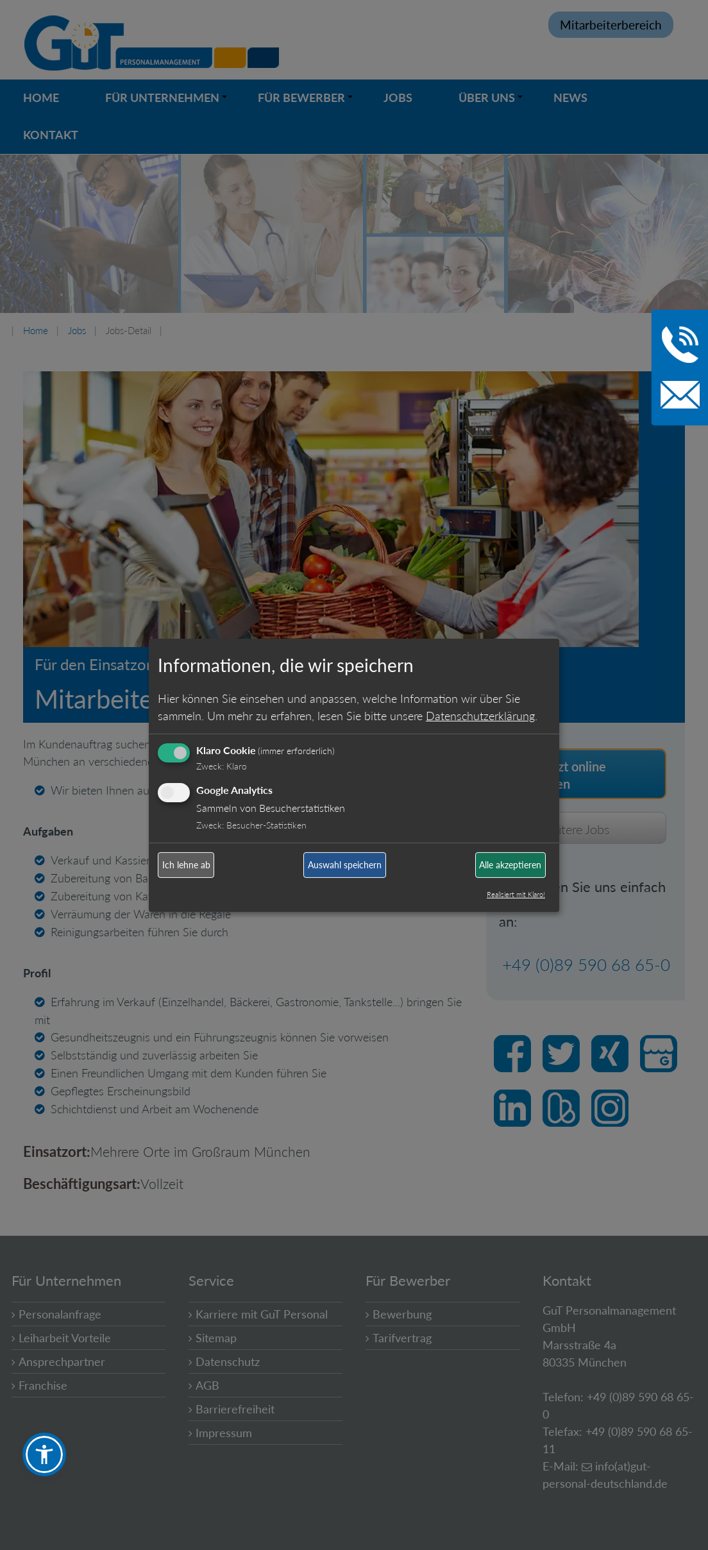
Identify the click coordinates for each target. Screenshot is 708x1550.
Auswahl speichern (345, 864)
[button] (44, 1454)
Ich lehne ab (186, 864)
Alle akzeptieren (510, 864)
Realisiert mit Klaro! (516, 894)
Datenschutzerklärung (480, 716)
